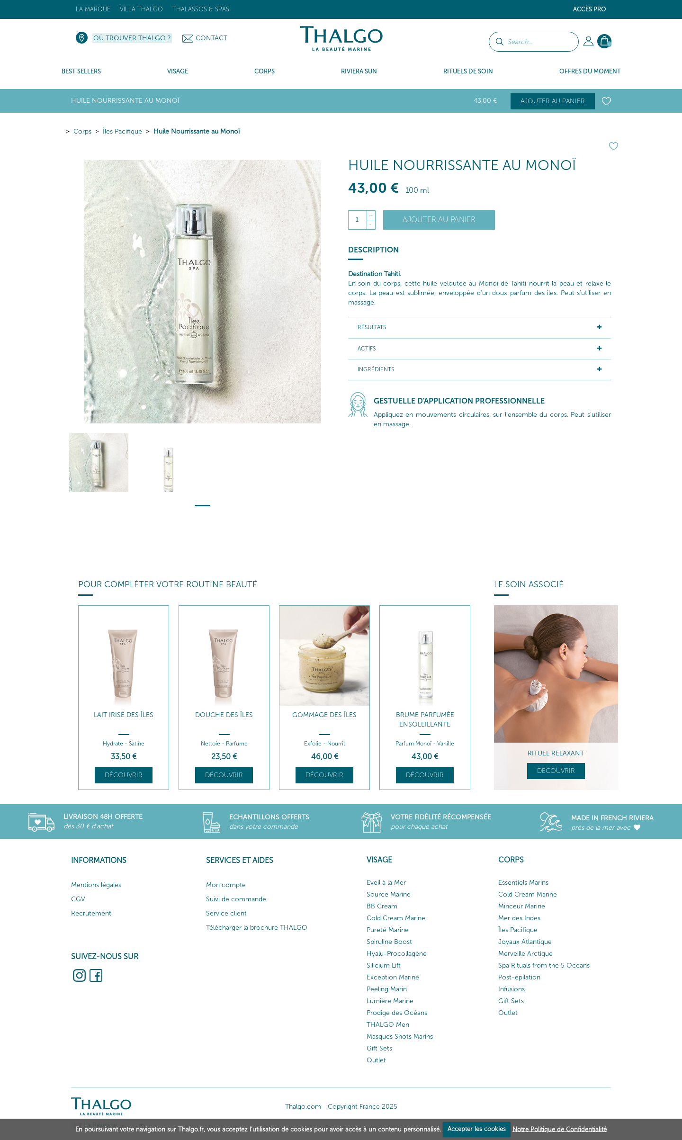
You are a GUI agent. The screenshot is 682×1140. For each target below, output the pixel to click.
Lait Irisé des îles (123, 715)
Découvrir (124, 775)
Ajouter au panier (552, 101)
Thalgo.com (303, 1107)
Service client (226, 913)
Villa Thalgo (141, 9)
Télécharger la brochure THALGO (256, 928)
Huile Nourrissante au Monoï (196, 131)
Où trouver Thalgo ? (132, 38)
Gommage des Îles (324, 715)
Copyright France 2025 (362, 1107)
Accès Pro (589, 9)
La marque (93, 9)
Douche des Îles (224, 715)
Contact (211, 38)
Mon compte (226, 885)
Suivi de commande (236, 899)
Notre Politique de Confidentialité (559, 1128)
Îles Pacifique (122, 131)
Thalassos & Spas (200, 9)
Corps (82, 131)
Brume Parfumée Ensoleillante (425, 719)
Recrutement (91, 913)
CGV (78, 899)
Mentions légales (96, 885)
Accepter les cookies (477, 1128)
